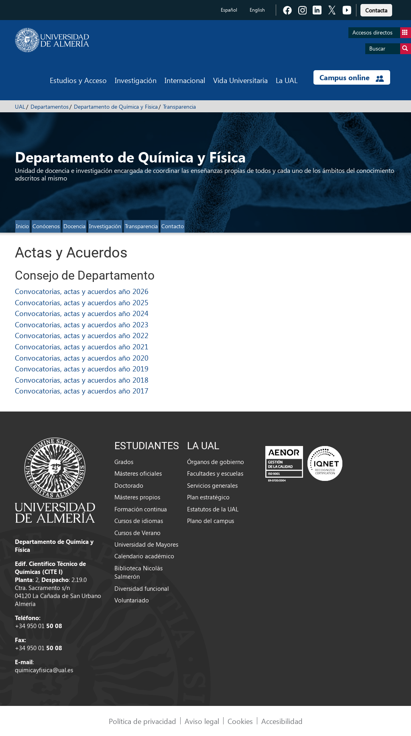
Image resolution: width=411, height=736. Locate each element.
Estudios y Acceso (78, 80)
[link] (376, 9)
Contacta (376, 10)
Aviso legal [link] (202, 721)
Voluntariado (131, 600)
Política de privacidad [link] (142, 721)
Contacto (172, 226)
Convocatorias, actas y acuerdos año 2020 (82, 358)
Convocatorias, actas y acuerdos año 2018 (82, 380)
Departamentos (50, 106)
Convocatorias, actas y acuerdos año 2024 (82, 313)
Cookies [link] (240, 721)
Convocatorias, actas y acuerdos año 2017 (82, 390)
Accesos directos (381, 32)
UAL (20, 106)
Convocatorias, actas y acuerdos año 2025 (82, 302)
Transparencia (179, 106)
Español (229, 10)
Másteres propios (137, 497)
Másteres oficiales (138, 473)
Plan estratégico (208, 497)
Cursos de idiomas (138, 521)
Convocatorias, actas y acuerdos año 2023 (82, 324)
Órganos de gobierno (215, 462)
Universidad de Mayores (146, 544)
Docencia (74, 226)
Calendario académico (144, 556)
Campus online (351, 77)
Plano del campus (210, 521)
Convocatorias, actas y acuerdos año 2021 (82, 346)
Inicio (22, 226)
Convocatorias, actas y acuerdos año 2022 (82, 335)
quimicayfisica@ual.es (44, 670)
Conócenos (46, 226)
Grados (123, 462)
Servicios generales (212, 485)
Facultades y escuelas (215, 473)
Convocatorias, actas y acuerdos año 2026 (82, 291)
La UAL (286, 80)
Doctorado (128, 485)
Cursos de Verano (137, 533)
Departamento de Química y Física (116, 106)
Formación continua (140, 509)
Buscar (390, 48)
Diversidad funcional (141, 588)
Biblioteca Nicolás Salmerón (138, 572)
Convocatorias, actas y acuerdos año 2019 (82, 368)
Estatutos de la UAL (212, 509)
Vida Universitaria (240, 80)
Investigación (136, 80)
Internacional (185, 80)
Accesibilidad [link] (282, 721)
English (257, 10)
